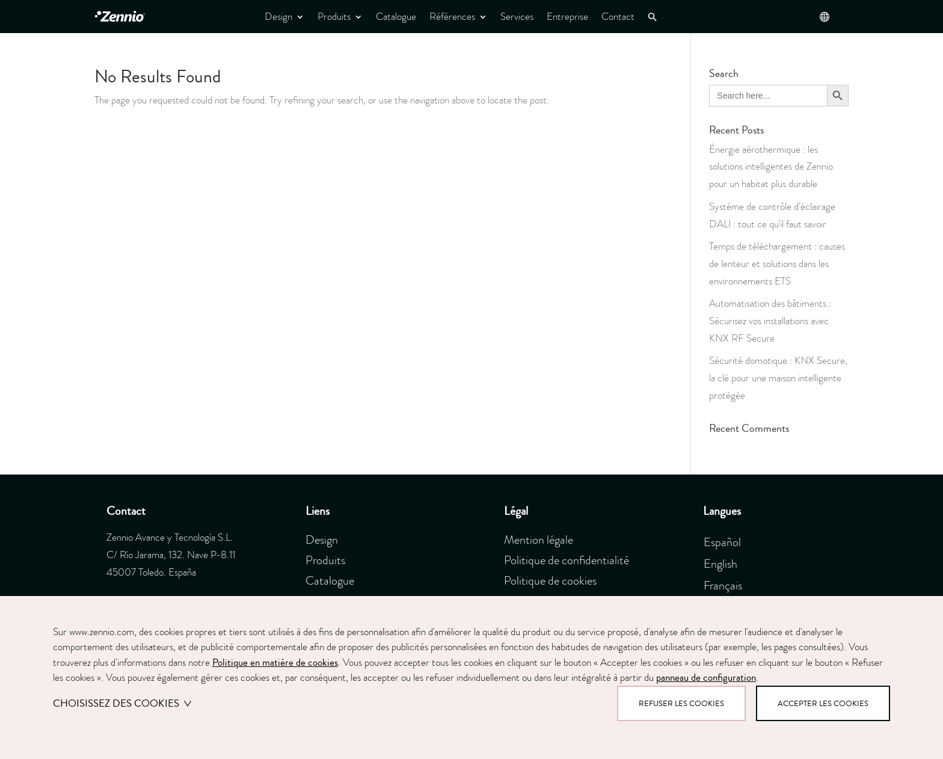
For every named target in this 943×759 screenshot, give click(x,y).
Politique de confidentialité (566, 560)
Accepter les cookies (823, 703)
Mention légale (538, 539)
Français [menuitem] (723, 585)
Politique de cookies (550, 580)
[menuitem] (727, 541)
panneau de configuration (706, 677)
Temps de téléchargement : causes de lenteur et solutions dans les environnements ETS (777, 263)
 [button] (824, 16)
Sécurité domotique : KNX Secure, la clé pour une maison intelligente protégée (778, 378)
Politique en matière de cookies (275, 662)
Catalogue (396, 16)
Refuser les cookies (681, 703)
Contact (617, 16)
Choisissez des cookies (122, 703)
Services (516, 16)
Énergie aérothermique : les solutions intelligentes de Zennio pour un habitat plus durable (771, 167)
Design (278, 16)
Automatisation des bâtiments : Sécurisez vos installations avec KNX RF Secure (770, 321)
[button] (652, 17)
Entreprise (567, 16)
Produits (334, 16)
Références (452, 16)
